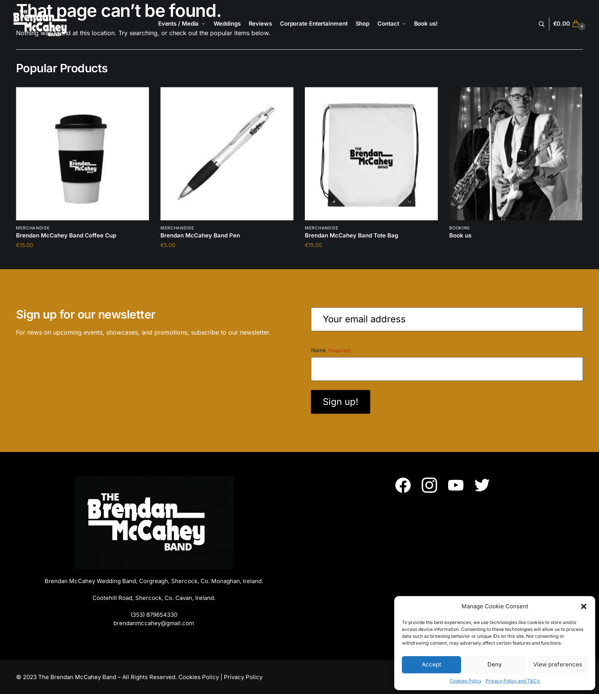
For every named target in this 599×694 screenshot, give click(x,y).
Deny (494, 664)
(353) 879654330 (154, 614)
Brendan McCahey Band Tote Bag (351, 235)
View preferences (557, 664)
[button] (584, 606)
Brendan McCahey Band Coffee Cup (66, 235)
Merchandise (33, 228)
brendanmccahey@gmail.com (153, 623)
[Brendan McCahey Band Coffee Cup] (82, 153)
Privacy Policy (243, 677)
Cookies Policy (466, 681)
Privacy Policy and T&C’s (513, 681)
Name (331, 350)
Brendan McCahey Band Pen (200, 235)
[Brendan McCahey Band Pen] (226, 153)
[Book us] (515, 153)
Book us (460, 235)
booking (459, 228)
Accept (431, 664)
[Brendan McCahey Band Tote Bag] (371, 153)
